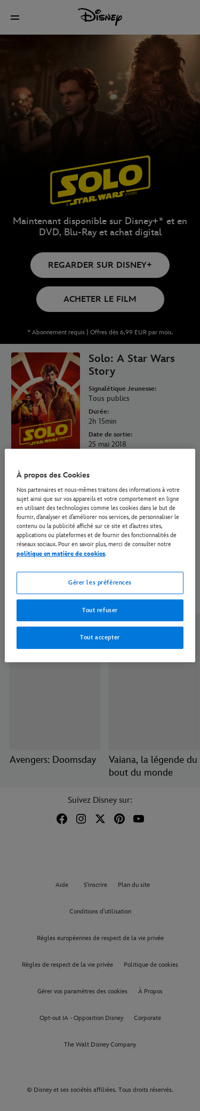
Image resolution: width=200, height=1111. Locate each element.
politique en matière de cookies (61, 553)
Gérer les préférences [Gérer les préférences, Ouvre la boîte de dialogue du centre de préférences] (100, 582)
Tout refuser (100, 610)
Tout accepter (99, 638)
